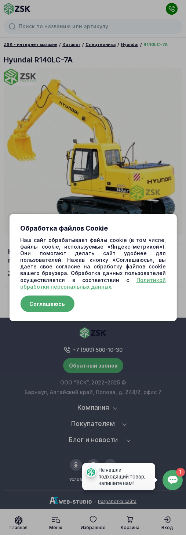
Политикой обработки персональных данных (92, 282)
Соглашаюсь (47, 304)
